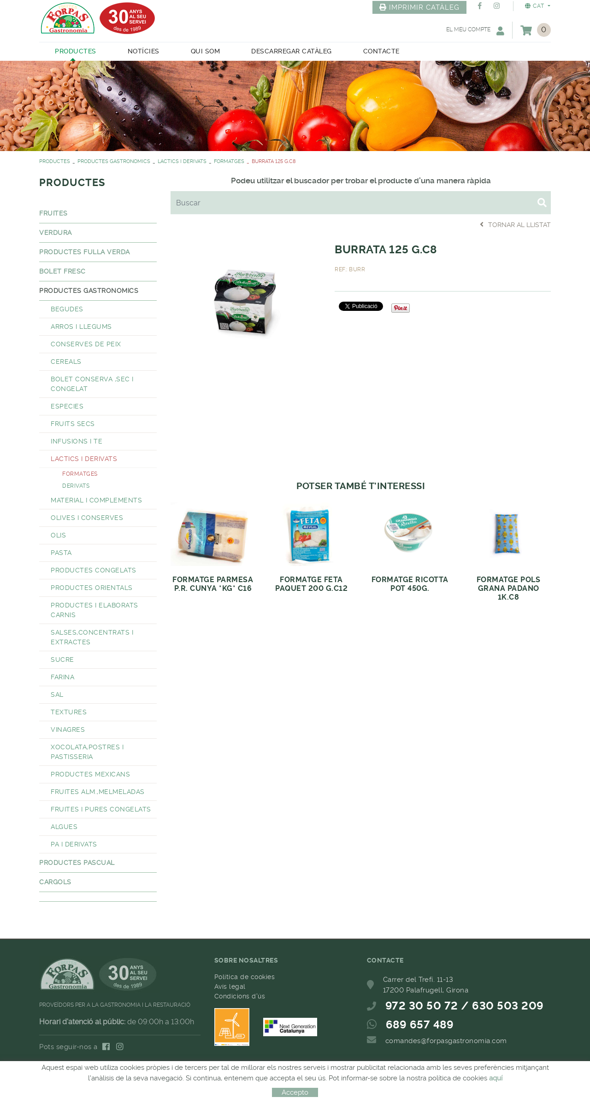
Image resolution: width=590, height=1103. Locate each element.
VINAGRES (68, 729)
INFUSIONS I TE (76, 441)
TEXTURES (69, 712)
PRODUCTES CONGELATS (93, 570)
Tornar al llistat (515, 224)
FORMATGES (229, 161)
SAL (57, 694)
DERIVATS (75, 486)
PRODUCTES (54, 161)
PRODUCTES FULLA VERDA (84, 252)
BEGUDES (67, 309)
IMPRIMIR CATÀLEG (419, 7)
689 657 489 (420, 1024)
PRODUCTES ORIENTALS (92, 587)
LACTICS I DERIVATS (182, 161)
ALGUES (64, 826)
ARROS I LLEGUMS (81, 326)
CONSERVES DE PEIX (86, 344)
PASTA (61, 552)
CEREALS (66, 361)
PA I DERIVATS (74, 844)
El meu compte (475, 30)
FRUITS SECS (73, 423)
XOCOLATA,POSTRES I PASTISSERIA (87, 751)
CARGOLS (55, 882)
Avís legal (230, 986)
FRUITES (53, 213)
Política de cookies (244, 976)
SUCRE (62, 659)
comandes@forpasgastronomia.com (446, 1041)
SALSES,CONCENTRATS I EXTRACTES (92, 637)
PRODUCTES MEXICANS (90, 774)
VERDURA (55, 232)
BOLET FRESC (62, 271)
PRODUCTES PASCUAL (77, 862)
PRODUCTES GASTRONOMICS (113, 161)
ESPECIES (67, 406)
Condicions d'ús (240, 996)
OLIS (58, 535)
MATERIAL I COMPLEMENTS (96, 500)
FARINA (62, 677)
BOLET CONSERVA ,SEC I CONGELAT (92, 383)
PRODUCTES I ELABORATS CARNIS (94, 610)
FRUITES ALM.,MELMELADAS (98, 791)
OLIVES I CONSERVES (87, 517)
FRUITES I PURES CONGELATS (101, 809)
